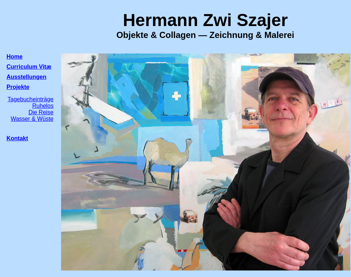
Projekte (18, 87)
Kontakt (17, 138)
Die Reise (41, 112)
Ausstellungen (26, 77)
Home (14, 57)
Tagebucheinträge (30, 99)
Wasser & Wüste (31, 119)
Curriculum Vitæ (29, 67)
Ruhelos (42, 106)
